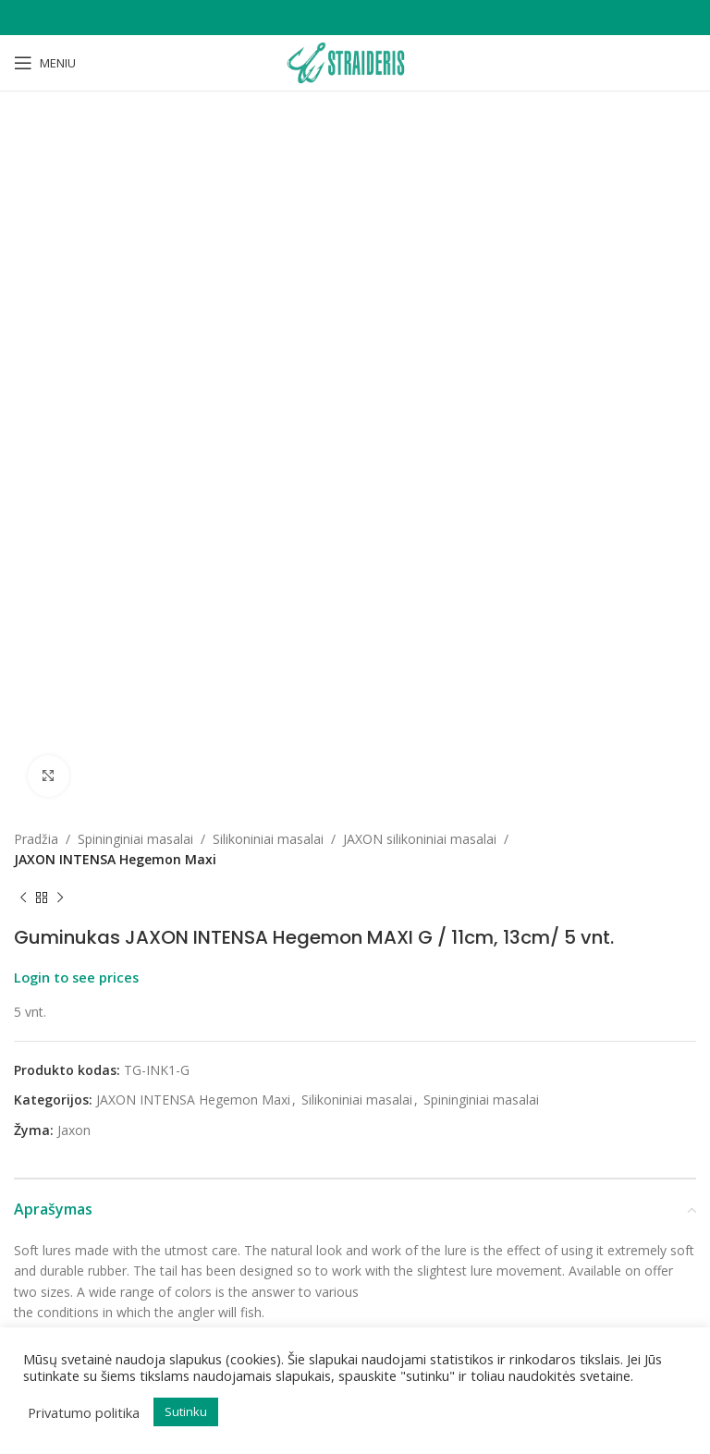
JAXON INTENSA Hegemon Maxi (115, 199)
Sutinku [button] (186, 1411)
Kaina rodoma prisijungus (182, 918)
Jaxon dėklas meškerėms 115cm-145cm (182, 894)
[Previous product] (23, 237)
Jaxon (74, 469)
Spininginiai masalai (135, 178)
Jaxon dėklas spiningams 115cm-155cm (528, 949)
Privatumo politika (84, 1412)
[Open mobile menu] (45, 62)
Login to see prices (76, 316)
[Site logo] (355, 61)
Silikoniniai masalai (268, 178)
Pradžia (36, 178)
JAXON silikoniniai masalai (419, 178)
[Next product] (60, 237)
